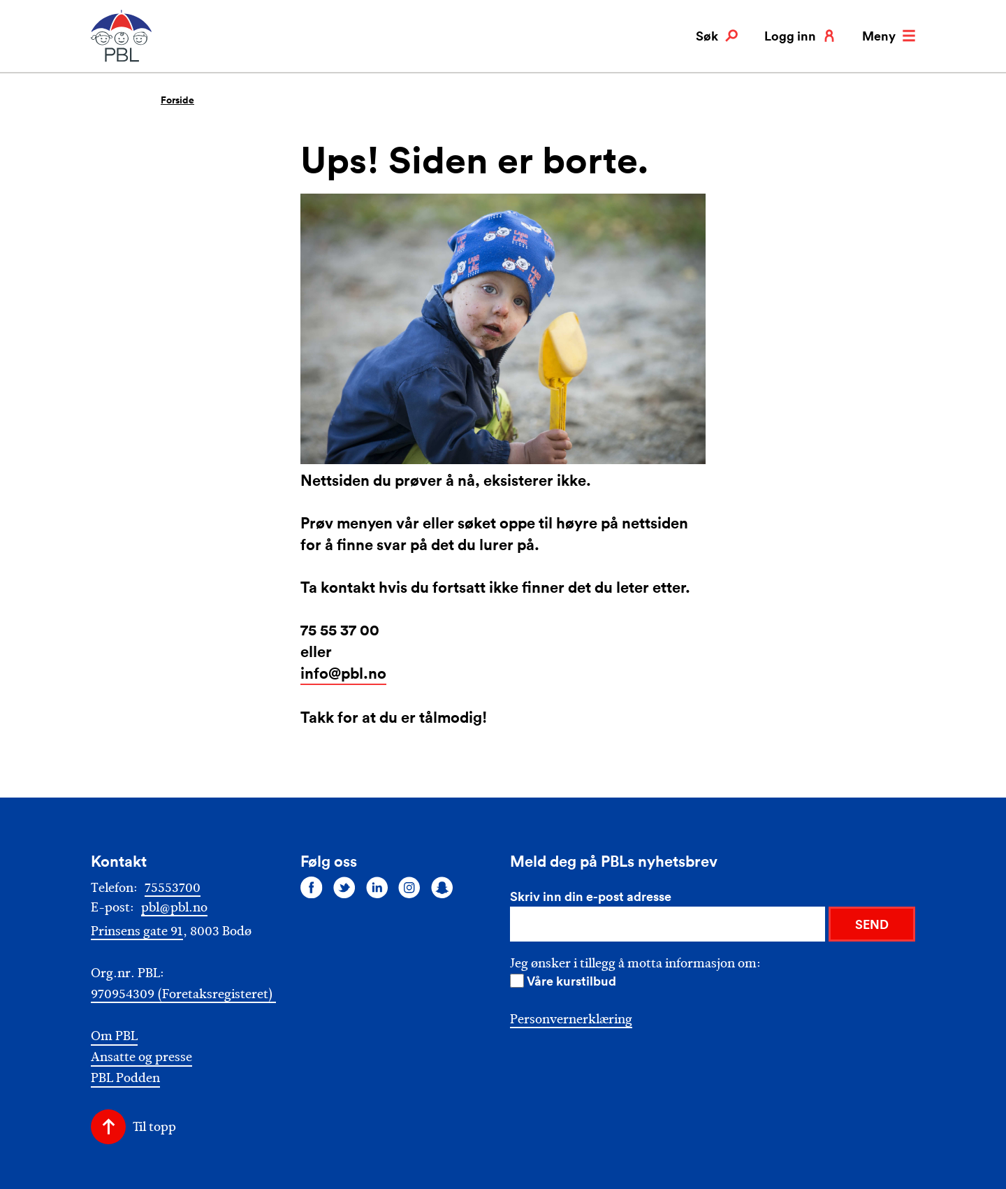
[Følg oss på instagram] (409, 887)
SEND (872, 924)
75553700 (173, 887)
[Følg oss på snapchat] (442, 887)
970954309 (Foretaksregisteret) (183, 994)
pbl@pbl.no (174, 907)
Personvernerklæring (571, 1019)
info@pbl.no (343, 673)
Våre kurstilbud (571, 980)
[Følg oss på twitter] (344, 887)
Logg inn (800, 35)
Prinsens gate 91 (137, 931)
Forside (177, 100)
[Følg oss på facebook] (311, 887)
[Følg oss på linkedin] (377, 887)
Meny (888, 35)
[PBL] (122, 59)
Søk (717, 35)
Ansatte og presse (141, 1057)
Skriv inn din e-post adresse (590, 896)
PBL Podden (125, 1078)
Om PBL (114, 1036)
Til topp (154, 1126)
